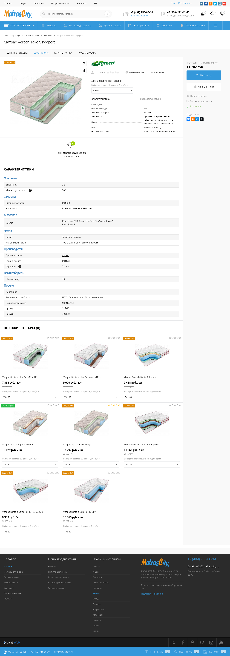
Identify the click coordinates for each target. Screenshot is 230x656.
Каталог (96, 593)
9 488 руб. (152, 384)
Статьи (96, 625)
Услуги (96, 631)
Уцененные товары (57, 588)
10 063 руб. (91, 519)
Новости (97, 620)
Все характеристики (150, 99)
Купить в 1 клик (204, 86)
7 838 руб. (30, 384)
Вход (173, 3)
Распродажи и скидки (58, 577)
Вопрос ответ (99, 609)
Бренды (96, 599)
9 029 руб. (91, 384)
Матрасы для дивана (13, 572)
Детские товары (11, 577)
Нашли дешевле (197, 96)
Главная (8, 3)
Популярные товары (57, 572)
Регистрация (185, 3)
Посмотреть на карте (152, 593)
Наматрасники (11, 582)
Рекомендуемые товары (59, 582)
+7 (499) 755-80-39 (40, 651)
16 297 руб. (91, 451)
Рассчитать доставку (199, 101)
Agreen (65, 255)
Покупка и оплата (60, 3)
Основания (9, 588)
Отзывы (97, 604)
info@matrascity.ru (207, 566)
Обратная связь (15, 651)
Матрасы (8, 566)
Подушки (8, 599)
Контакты (82, 3)
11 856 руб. (152, 451)
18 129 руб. (30, 451)
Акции (23, 3)
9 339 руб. (30, 519)
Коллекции (98, 615)
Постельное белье (12, 593)
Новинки (52, 566)
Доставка (39, 3)
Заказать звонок (139, 15)
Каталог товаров (20, 25)
